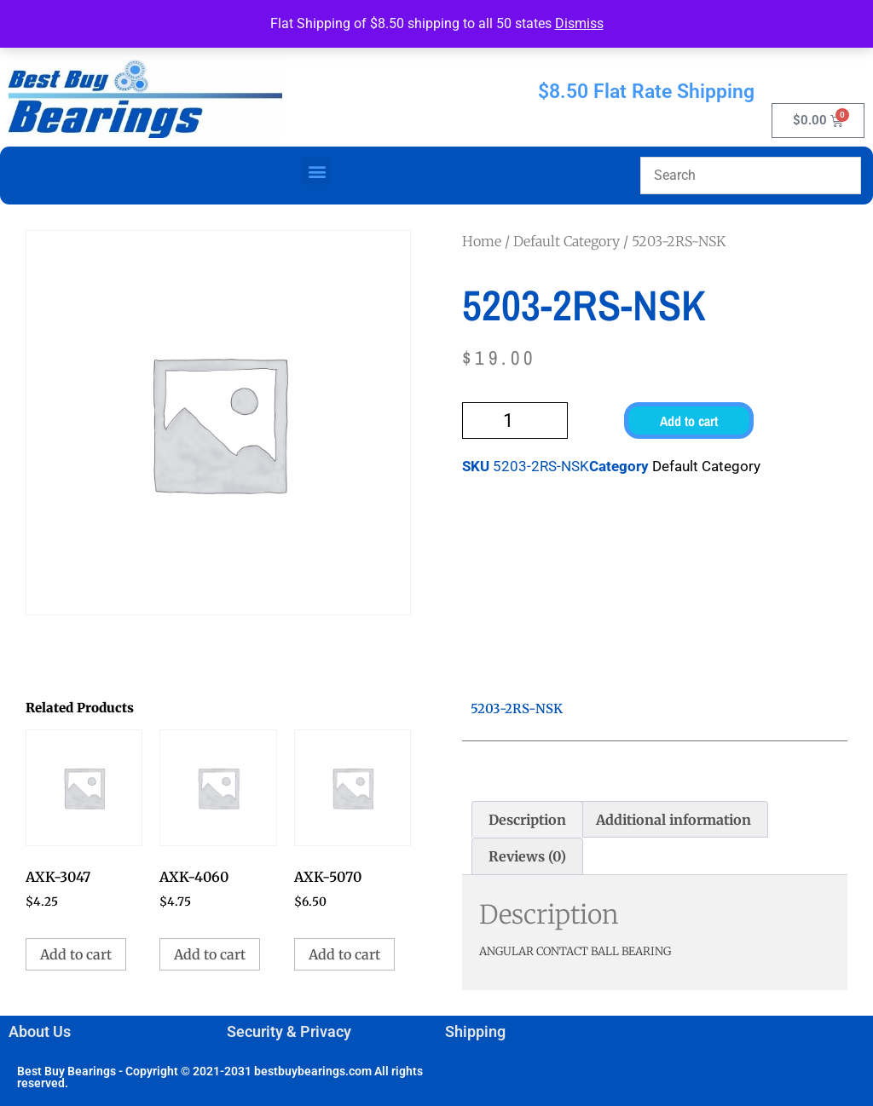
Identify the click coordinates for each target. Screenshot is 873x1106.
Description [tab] (527, 819)
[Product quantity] (515, 420)
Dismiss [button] (579, 23)
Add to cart (689, 421)
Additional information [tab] (673, 819)
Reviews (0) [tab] (527, 856)
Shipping (475, 1031)
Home (481, 241)
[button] (317, 171)
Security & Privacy (289, 1031)
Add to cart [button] (76, 954)
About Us (40, 1031)
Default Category (566, 241)
